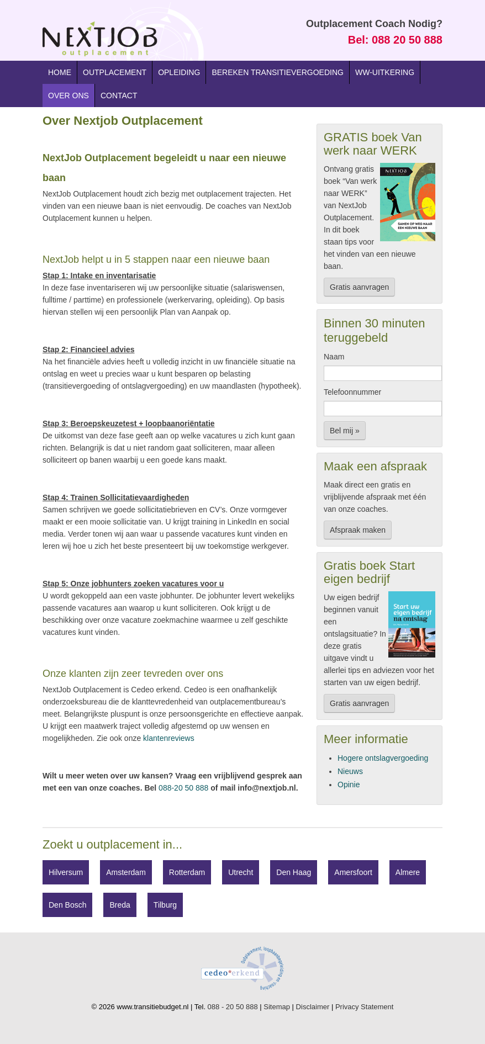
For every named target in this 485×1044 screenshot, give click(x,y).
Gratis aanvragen (359, 287)
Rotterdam (187, 872)
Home (59, 72)
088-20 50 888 (183, 787)
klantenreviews (168, 738)
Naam (334, 356)
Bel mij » (345, 430)
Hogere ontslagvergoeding (383, 758)
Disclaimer (313, 1007)
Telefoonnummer (352, 392)
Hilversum (66, 872)
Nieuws (350, 771)
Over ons (68, 95)
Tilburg (165, 904)
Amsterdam (126, 872)
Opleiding (179, 72)
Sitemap (276, 1007)
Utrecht (240, 872)
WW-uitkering (384, 72)
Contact (119, 95)
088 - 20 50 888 (233, 1007)
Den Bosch (67, 904)
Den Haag (293, 872)
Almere (408, 872)
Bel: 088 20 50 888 (395, 40)
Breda (119, 904)
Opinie (349, 784)
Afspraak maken (358, 530)
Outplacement (114, 72)
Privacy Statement (364, 1007)
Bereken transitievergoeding (278, 72)
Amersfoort (353, 872)
